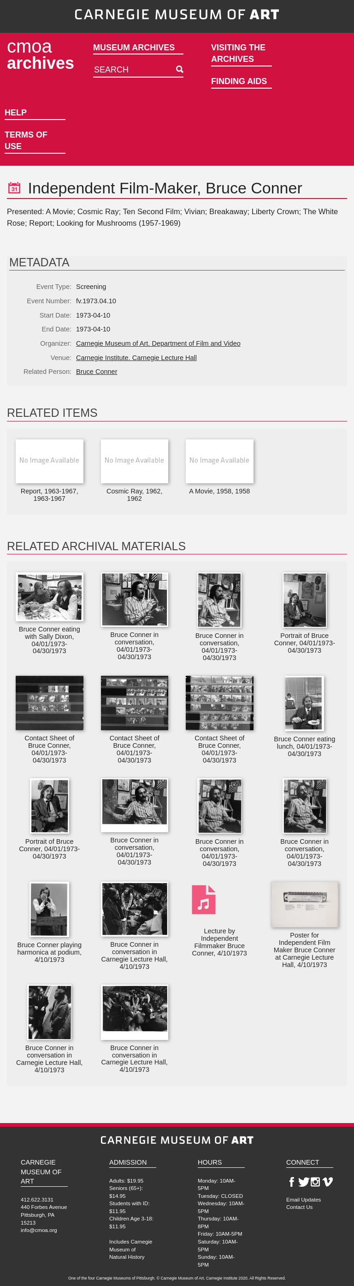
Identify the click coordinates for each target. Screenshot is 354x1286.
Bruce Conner (96, 371)
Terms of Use (26, 140)
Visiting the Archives (238, 53)
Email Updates (303, 1199)
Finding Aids (239, 81)
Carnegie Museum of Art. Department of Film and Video (158, 343)
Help (16, 112)
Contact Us (299, 1207)
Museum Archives (134, 47)
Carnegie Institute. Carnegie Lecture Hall (136, 357)
